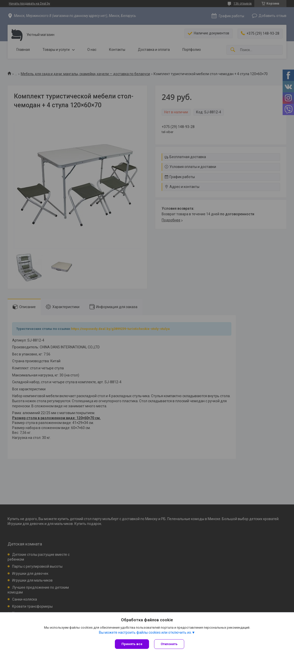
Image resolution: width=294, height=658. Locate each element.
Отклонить (169, 644)
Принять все (131, 644)
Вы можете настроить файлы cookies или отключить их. (145, 632)
